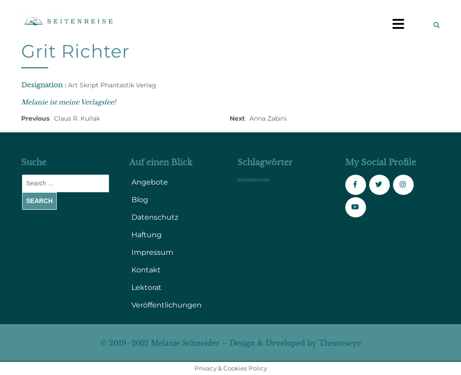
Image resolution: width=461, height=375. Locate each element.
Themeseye (338, 343)
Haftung (146, 234)
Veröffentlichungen (166, 305)
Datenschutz (154, 217)
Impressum (152, 252)
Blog (139, 199)
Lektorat (146, 287)
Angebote (149, 182)
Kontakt (146, 270)
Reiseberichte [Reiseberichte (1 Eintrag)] (253, 180)
